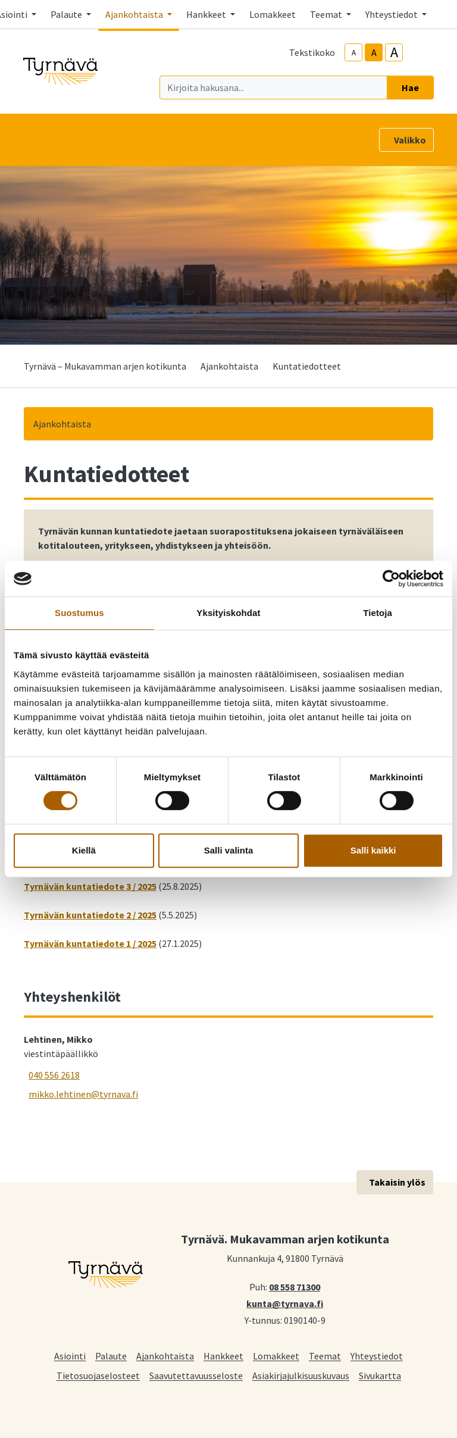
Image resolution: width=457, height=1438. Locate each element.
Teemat (325, 1355)
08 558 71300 (294, 1286)
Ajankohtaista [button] (135, 14)
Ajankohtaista (229, 366)
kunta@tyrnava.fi (284, 1303)
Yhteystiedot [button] (392, 14)
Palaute (111, 1355)
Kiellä (84, 850)
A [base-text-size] (374, 52)
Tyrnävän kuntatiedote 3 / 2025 (90, 886)
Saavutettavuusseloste (196, 1375)
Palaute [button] (67, 14)
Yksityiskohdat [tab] (228, 613)
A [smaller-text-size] (354, 53)
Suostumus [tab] (79, 613)
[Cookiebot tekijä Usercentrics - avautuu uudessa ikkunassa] (391, 578)
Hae (410, 87)
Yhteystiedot (376, 1355)
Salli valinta (228, 850)
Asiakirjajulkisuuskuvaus (300, 1375)
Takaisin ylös (397, 1182)
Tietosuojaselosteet (98, 1375)
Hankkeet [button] (207, 14)
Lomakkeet (272, 14)
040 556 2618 (54, 1075)
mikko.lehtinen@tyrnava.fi (83, 1094)
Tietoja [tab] (377, 613)
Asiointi (70, 1355)
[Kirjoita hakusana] (273, 87)
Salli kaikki (373, 850)
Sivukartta (380, 1375)
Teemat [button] (327, 14)
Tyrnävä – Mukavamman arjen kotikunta (105, 366)
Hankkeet (223, 1355)
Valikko (410, 140)
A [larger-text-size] (394, 52)
